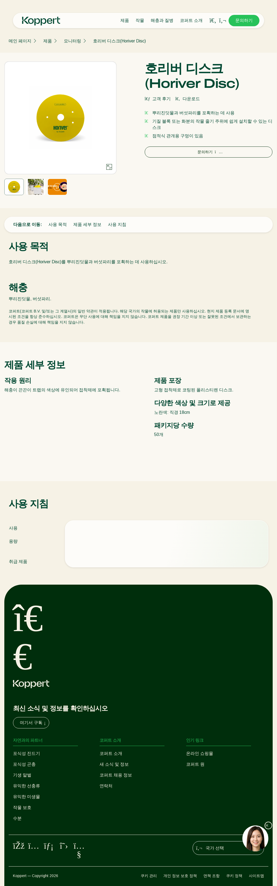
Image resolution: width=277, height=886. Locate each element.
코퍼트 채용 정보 (116, 775)
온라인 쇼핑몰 (199, 753)
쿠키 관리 (149, 876)
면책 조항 (211, 876)
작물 (140, 20)
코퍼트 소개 (191, 20)
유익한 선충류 (26, 786)
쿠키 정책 (234, 876)
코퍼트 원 (195, 764)
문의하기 (244, 20)
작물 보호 (22, 807)
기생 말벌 (22, 775)
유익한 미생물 (26, 796)
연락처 (106, 786)
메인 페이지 (20, 41)
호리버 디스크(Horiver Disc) (119, 41)
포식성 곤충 (24, 764)
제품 (124, 20)
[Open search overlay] (213, 20)
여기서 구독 (33, 722)
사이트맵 (256, 876)
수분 (17, 818)
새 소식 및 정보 (114, 764)
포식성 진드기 (26, 753)
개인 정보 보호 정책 (180, 876)
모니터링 (72, 41)
